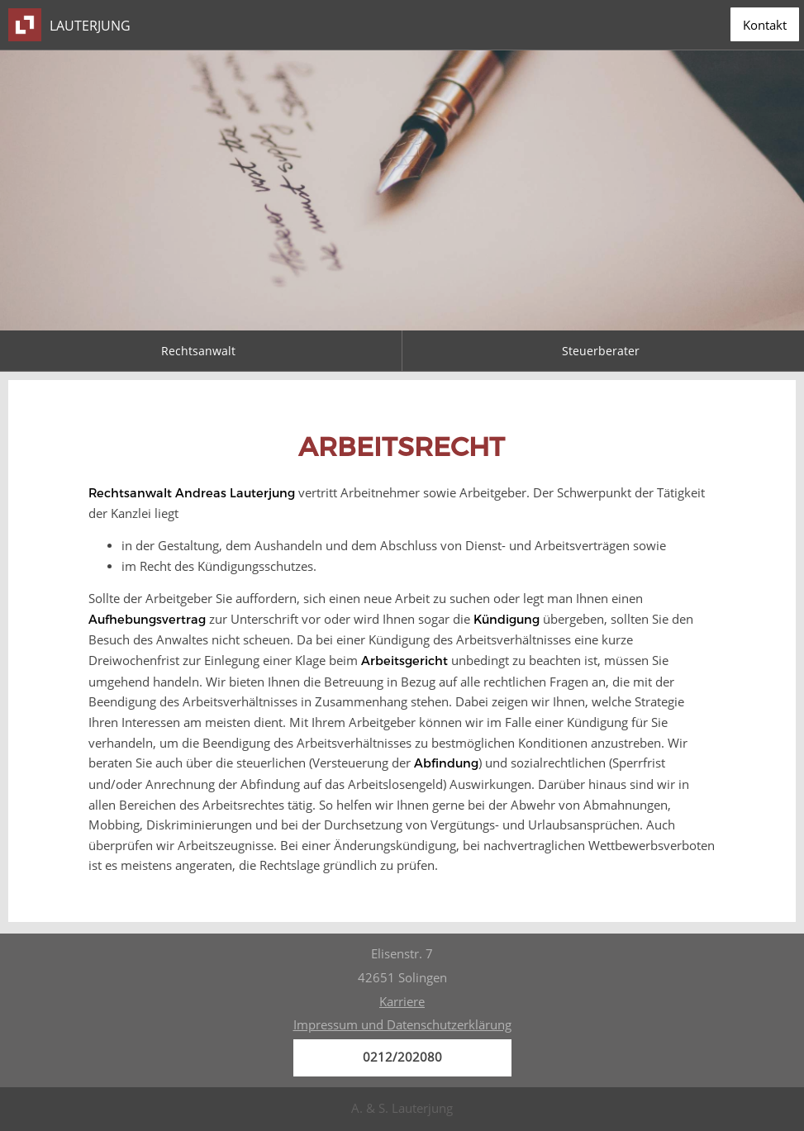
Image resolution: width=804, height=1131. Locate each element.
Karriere (402, 1002)
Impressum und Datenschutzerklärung (402, 1025)
